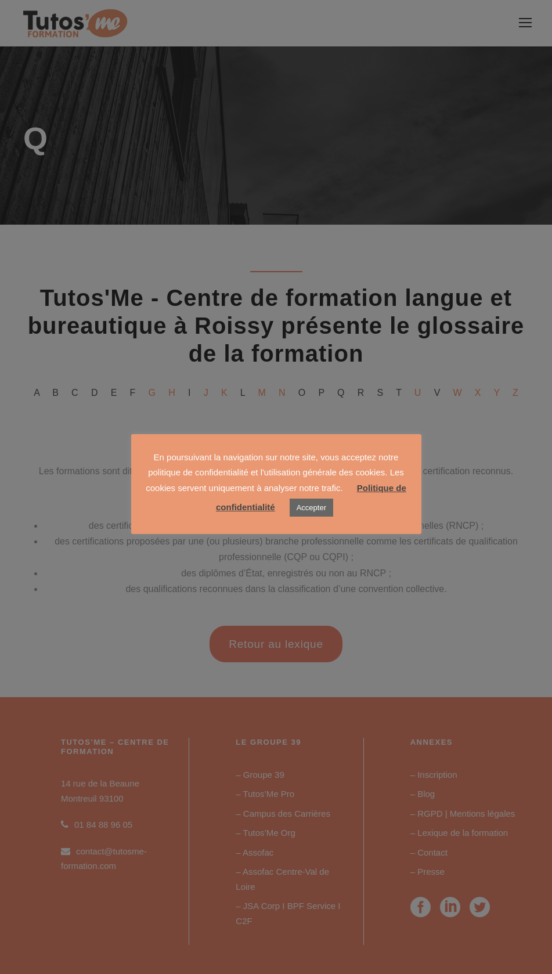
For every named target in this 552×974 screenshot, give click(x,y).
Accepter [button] (311, 507)
